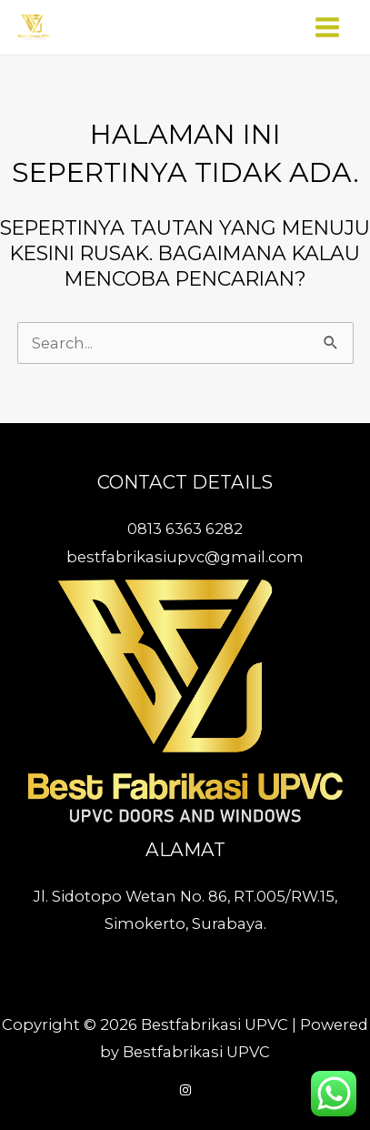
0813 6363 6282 (185, 529)
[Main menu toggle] (327, 28)
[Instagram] (185, 1090)
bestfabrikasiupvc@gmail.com (185, 557)
